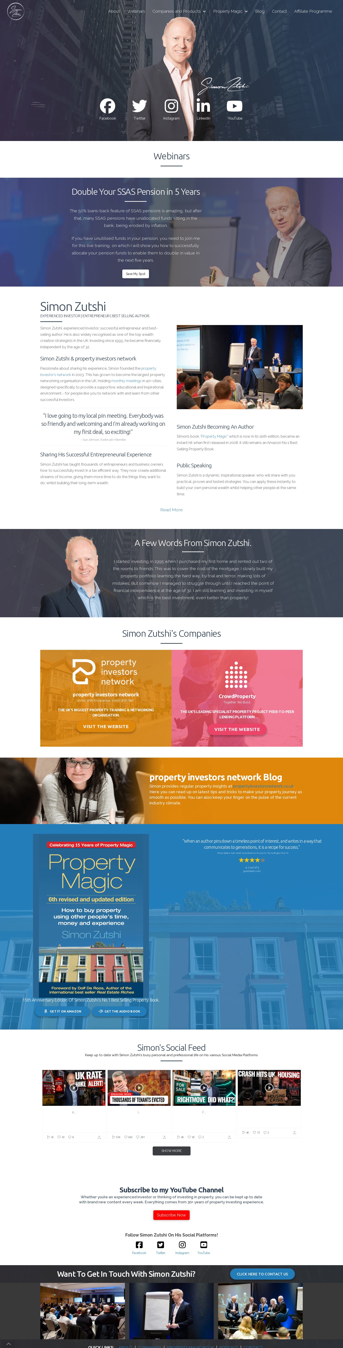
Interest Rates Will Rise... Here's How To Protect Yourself (74, 1115)
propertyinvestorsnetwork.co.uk (263, 786)
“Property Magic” (214, 436)
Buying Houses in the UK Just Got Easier (204, 1115)
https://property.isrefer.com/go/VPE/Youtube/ (204, 1132)
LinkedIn (203, 118)
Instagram (171, 118)
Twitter (139, 118)
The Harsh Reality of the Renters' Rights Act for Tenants (139, 1115)
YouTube (235, 118)
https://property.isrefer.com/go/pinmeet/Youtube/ (74, 1132)
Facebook (107, 118)
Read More (171, 509)
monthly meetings (126, 381)
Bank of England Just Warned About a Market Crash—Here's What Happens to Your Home (269, 1117)
